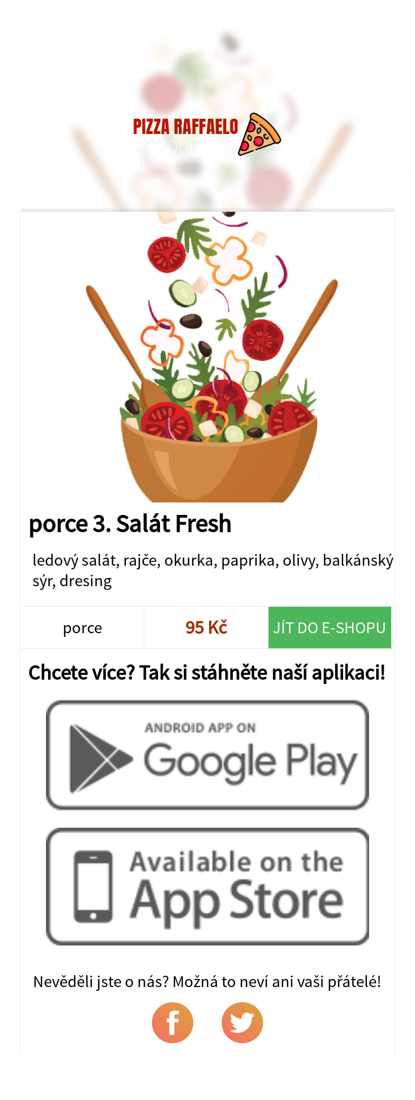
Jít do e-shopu (329, 627)
